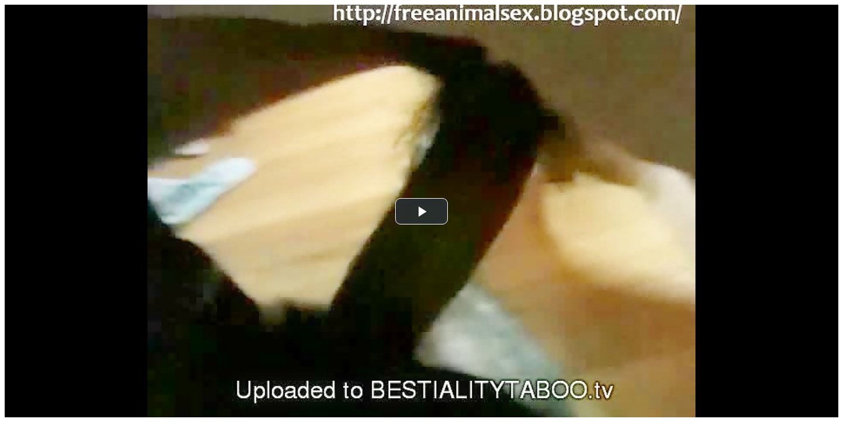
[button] (421, 211)
